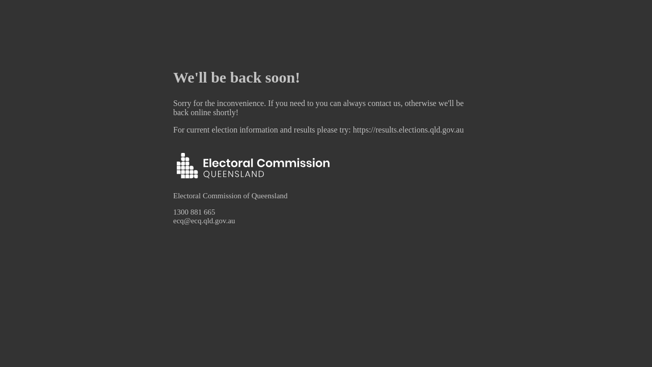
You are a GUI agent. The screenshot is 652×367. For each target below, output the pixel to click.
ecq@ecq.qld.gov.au (204, 221)
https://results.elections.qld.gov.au (408, 129)
